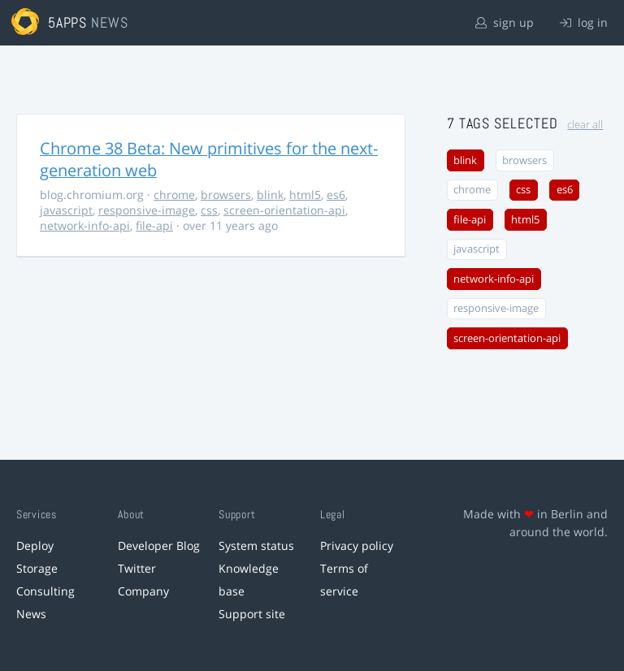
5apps (68, 22)
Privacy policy (356, 545)
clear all (585, 125)
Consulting (45, 591)
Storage (37, 568)
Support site (252, 613)
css (209, 210)
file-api (154, 225)
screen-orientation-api (284, 210)
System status (256, 545)
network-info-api (85, 225)
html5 (305, 194)
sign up (504, 22)
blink (270, 194)
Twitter (137, 568)
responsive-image (146, 210)
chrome (174, 194)
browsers (226, 194)
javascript (66, 210)
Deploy (35, 545)
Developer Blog (159, 545)
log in (584, 22)
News (31, 613)
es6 (336, 194)
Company (143, 591)
